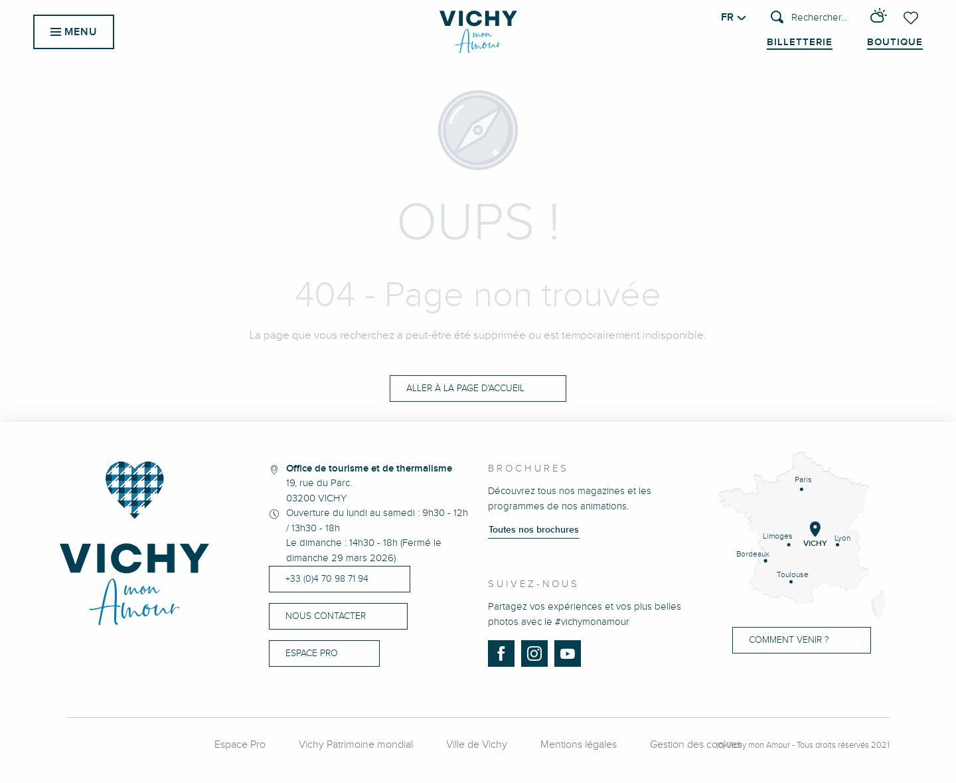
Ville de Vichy (476, 745)
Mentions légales (578, 745)
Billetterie (800, 42)
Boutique (895, 42)
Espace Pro (240, 745)
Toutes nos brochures (534, 530)
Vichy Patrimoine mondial (356, 745)
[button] (808, 18)
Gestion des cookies (696, 745)
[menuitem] (478, 32)
